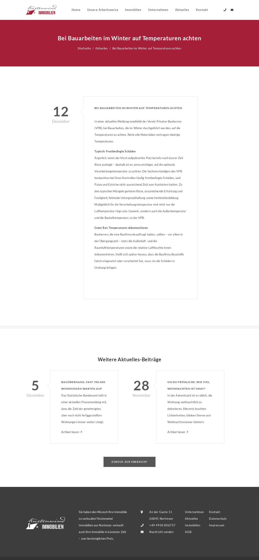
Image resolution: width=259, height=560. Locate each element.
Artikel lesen (70, 432)
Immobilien (133, 10)
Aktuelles (182, 10)
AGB (188, 532)
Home (76, 10)
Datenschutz (217, 518)
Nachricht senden (161, 532)
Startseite (84, 48)
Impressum (216, 525)
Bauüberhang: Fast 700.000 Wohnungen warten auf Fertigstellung (83, 386)
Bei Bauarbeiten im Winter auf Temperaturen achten (138, 108)
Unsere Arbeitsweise (102, 10)
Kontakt (214, 512)
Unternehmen (158, 10)
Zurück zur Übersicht (129, 461)
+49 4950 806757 (162, 525)
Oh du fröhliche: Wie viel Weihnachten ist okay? (188, 385)
